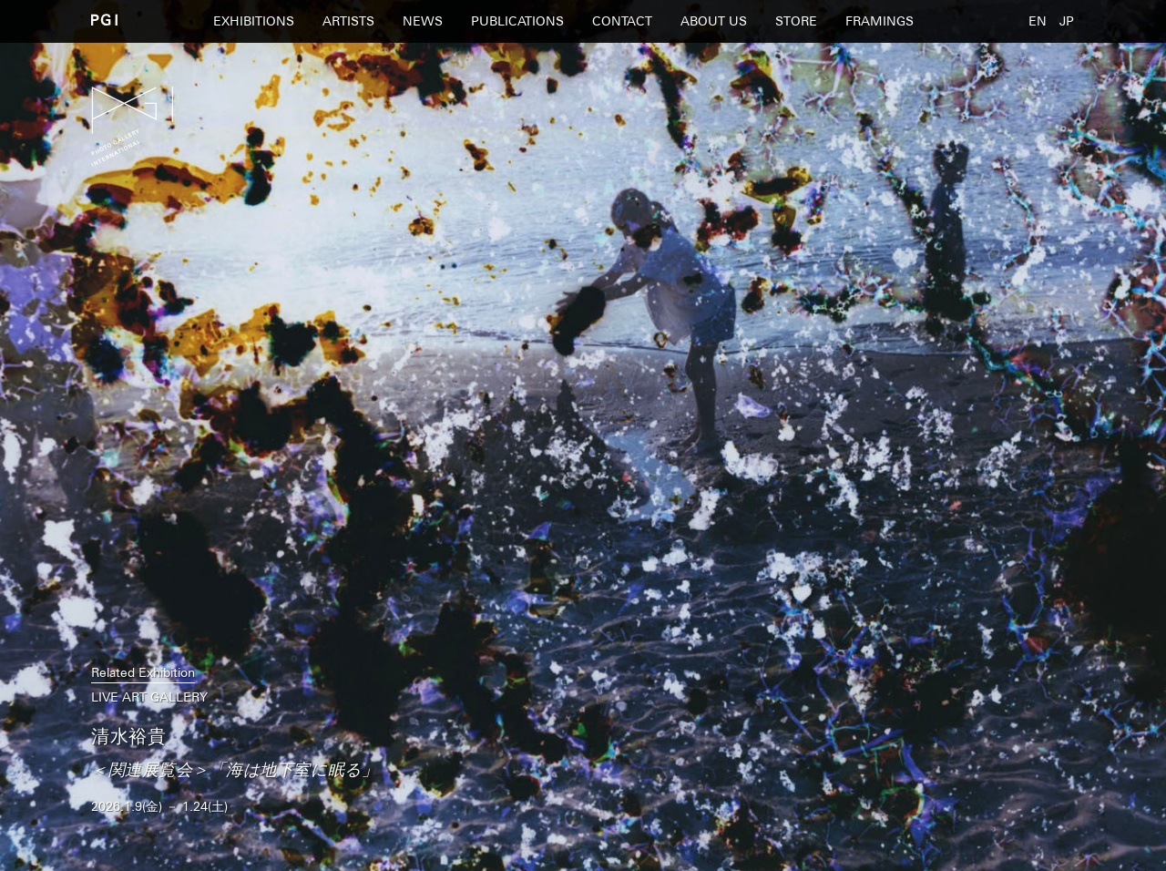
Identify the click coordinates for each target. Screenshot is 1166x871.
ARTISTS (348, 21)
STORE (796, 21)
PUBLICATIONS (517, 21)
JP (1066, 21)
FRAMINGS (879, 21)
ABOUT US (713, 21)
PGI (104, 20)
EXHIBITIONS (253, 21)
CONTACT (622, 21)
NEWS (423, 21)
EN (1037, 21)
